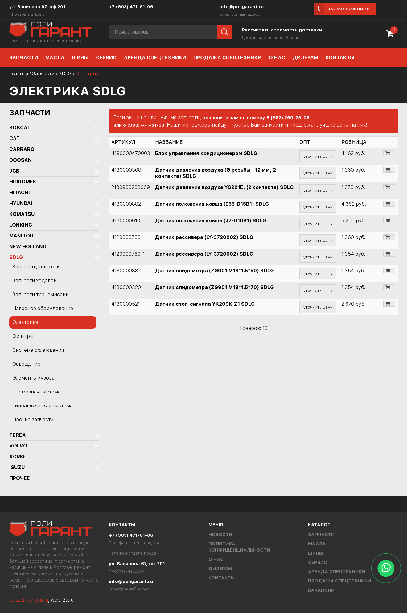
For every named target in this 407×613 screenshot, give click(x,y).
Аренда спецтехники (155, 58)
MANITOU (21, 236)
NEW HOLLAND (28, 247)
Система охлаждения (38, 350)
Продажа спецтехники (227, 58)
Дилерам (305, 58)
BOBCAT (20, 128)
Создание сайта (28, 600)
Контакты (340, 58)
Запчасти (23, 58)
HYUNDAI (20, 203)
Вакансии (321, 590)
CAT (14, 138)
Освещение (26, 364)
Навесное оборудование (42, 308)
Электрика (25, 322)
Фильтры (22, 336)
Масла (54, 58)
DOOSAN (20, 160)
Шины (80, 58)
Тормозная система (36, 392)
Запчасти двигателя (36, 267)
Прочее (19, 478)
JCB (14, 171)
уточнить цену (317, 156)
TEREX (17, 435)
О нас (277, 58)
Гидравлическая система (42, 406)
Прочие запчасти (33, 419)
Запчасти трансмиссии (40, 294)
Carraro (22, 149)
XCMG (17, 457)
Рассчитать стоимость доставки (282, 30)
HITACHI (19, 192)
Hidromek (22, 182)
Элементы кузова (33, 378)
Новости (220, 534)
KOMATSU (22, 214)
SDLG (65, 74)
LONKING (20, 225)
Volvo (18, 446)
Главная (18, 74)
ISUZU (17, 467)
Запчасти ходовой (34, 280)
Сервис (106, 58)
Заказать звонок (348, 9)
